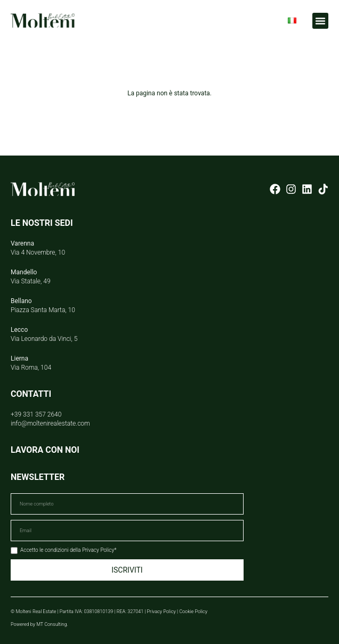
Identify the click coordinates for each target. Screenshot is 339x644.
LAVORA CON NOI (45, 450)
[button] (320, 21)
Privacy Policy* (99, 550)
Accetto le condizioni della (68, 550)
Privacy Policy (161, 611)
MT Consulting (51, 624)
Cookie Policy (193, 611)
